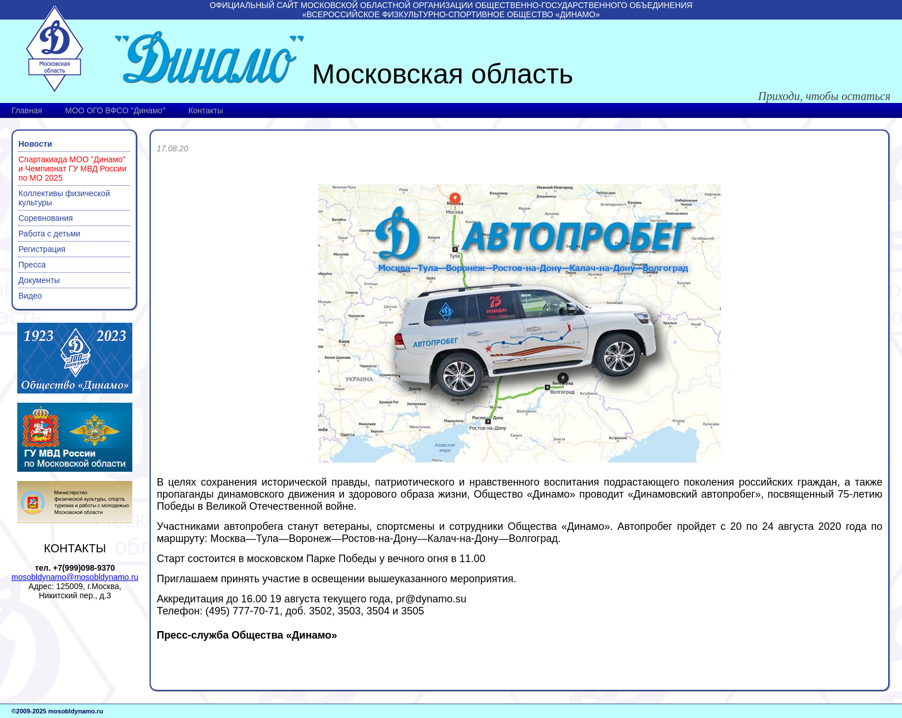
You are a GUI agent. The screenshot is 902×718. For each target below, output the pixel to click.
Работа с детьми (49, 233)
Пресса (31, 264)
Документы (39, 280)
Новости (35, 143)
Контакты (205, 110)
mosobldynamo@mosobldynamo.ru (75, 577)
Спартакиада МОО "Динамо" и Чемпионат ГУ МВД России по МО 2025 (72, 168)
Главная (27, 110)
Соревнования (45, 218)
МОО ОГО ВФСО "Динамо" (115, 110)
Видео (30, 295)
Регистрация (42, 249)
